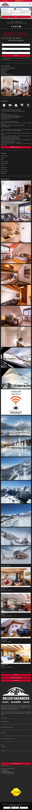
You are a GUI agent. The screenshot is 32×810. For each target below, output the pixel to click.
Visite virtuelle (16, 147)
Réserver (16, 55)
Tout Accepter (23, 807)
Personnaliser (7, 807)
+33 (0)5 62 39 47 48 (26, 0)
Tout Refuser (15, 807)
